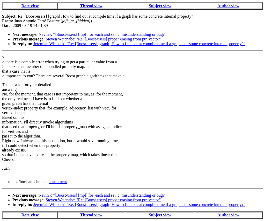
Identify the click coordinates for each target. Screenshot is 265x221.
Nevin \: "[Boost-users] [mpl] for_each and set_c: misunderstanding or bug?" (102, 34)
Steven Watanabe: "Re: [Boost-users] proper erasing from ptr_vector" (103, 39)
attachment (58, 181)
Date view (30, 6)
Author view (228, 6)
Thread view (91, 6)
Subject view (160, 6)
